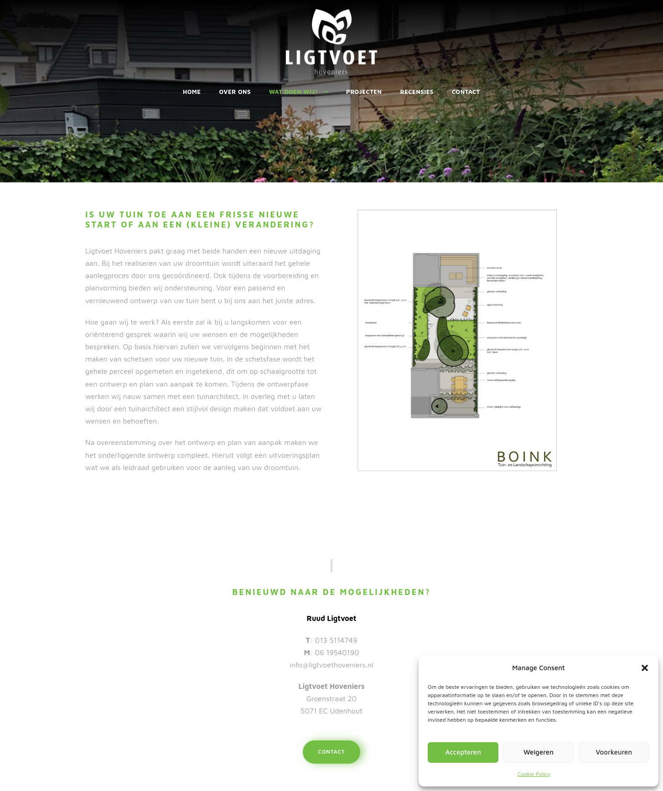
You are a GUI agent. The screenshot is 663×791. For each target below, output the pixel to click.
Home (192, 91)
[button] (644, 667)
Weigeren (538, 752)
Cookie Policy (534, 773)
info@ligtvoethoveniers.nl (331, 665)
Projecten (364, 91)
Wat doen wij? (293, 91)
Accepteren (463, 752)
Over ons (235, 91)
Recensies (416, 91)
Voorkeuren (614, 752)
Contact (466, 91)
